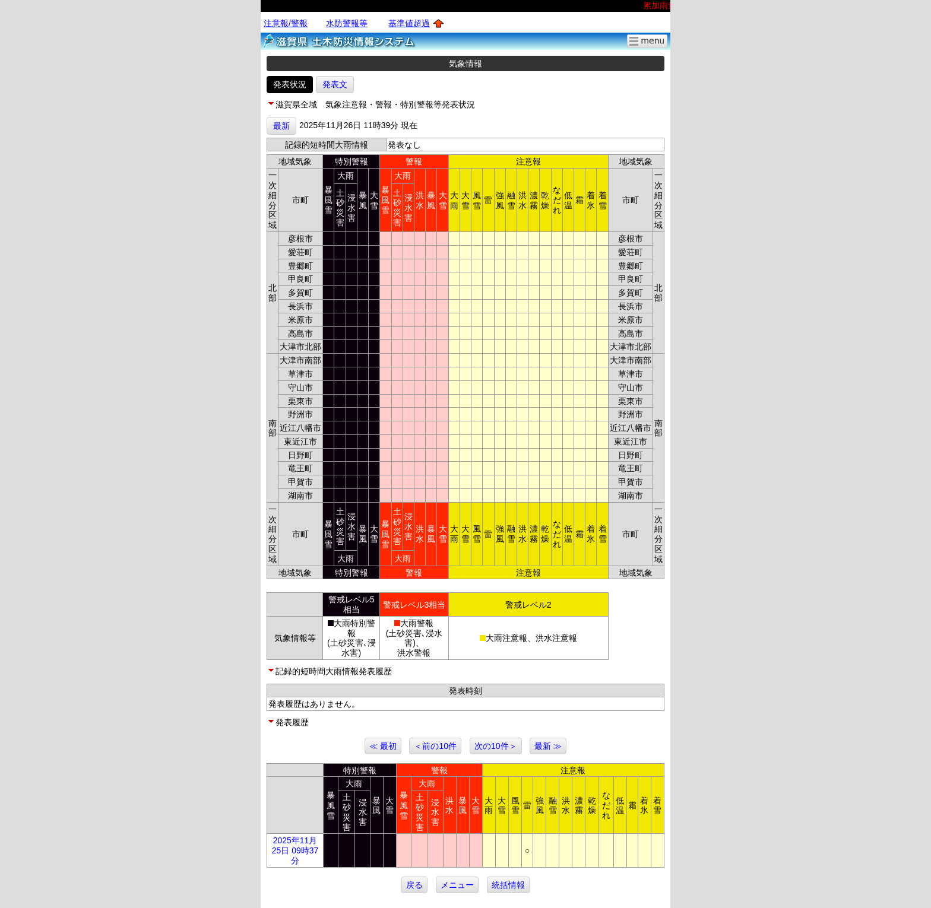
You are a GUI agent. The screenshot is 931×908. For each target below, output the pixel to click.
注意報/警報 (286, 23)
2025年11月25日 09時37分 (295, 850)
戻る (414, 885)
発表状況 (289, 84)
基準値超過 (409, 23)
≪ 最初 (383, 746)
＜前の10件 (435, 746)
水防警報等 (347, 23)
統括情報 (508, 885)
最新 (281, 126)
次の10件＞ (495, 746)
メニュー (457, 885)
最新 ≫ (548, 746)
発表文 (334, 84)
